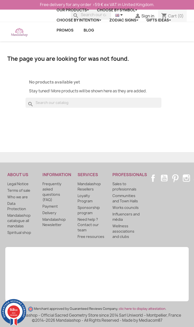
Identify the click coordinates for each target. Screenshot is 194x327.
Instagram (186, 178)
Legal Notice (18, 183)
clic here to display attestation (142, 309)
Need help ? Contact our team (88, 224)
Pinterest (175, 178)
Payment (50, 206)
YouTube (164, 178)
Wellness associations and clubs (123, 231)
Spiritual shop (19, 232)
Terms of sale (18, 190)
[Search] (93, 103)
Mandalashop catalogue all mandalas (19, 220)
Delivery (49, 212)
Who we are (17, 197)
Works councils (125, 207)
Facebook (153, 178)
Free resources (91, 236)
